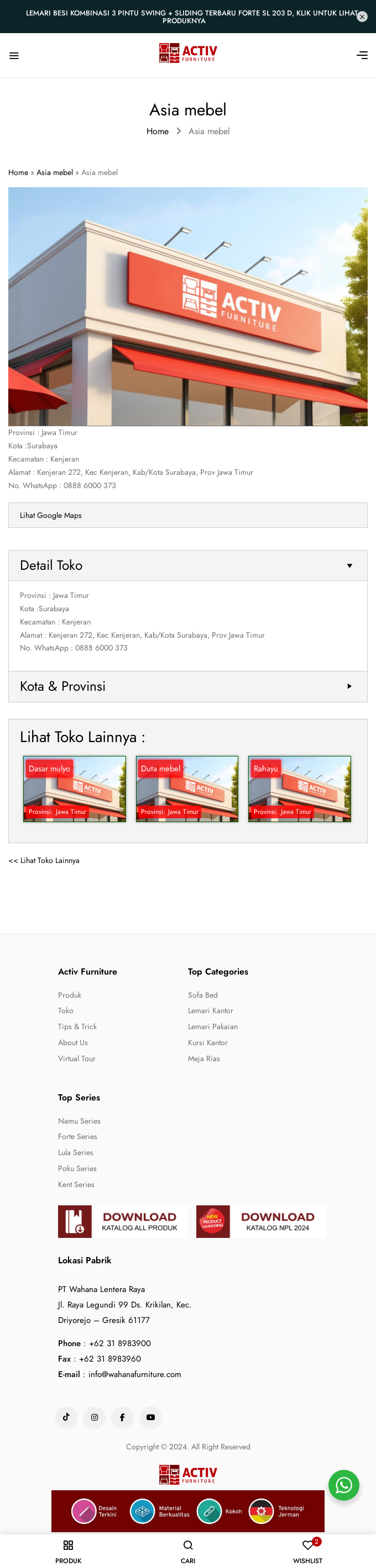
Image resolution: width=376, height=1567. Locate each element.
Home (158, 131)
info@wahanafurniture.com (134, 1374)
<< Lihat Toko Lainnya (44, 860)
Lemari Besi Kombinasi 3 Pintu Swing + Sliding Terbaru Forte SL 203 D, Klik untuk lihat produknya (192, 17)
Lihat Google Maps (51, 515)
